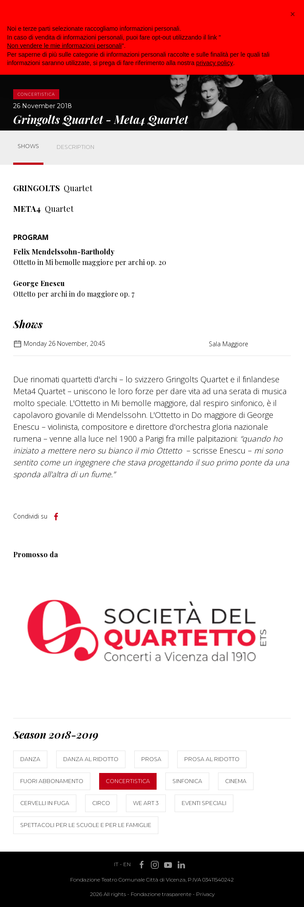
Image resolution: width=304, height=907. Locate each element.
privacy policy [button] (214, 62)
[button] (293, 14)
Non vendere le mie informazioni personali (64, 45)
